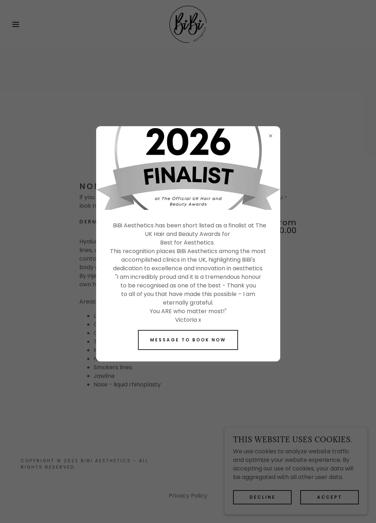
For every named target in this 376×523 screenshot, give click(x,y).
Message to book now (188, 340)
